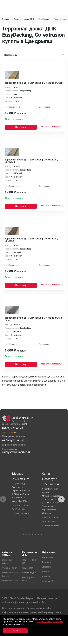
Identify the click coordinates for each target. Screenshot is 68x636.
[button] (61, 499)
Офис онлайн (48, 581)
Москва (17, 473)
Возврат (46, 576)
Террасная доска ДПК (24, 19)
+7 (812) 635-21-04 (50, 484)
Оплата (45, 572)
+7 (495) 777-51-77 (20, 479)
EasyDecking (44, 19)
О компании (47, 557)
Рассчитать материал (51, 126)
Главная (5, 19)
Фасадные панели (10, 568)
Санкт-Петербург (49, 476)
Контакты (46, 562)
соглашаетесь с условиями (50, 621)
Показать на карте (20, 514)
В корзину (20, 127)
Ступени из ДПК (29, 573)
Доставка (46, 567)
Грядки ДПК (27, 568)
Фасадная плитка (10, 581)
